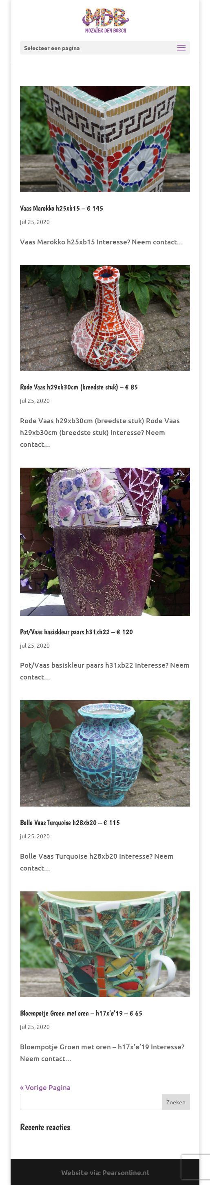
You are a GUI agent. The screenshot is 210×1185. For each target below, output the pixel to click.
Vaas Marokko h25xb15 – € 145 (61, 208)
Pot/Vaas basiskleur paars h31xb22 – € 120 (76, 631)
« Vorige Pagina (45, 1087)
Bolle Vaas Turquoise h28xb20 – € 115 (70, 822)
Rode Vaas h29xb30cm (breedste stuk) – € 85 (79, 387)
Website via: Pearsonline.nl (105, 1172)
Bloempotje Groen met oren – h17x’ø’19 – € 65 (81, 1013)
